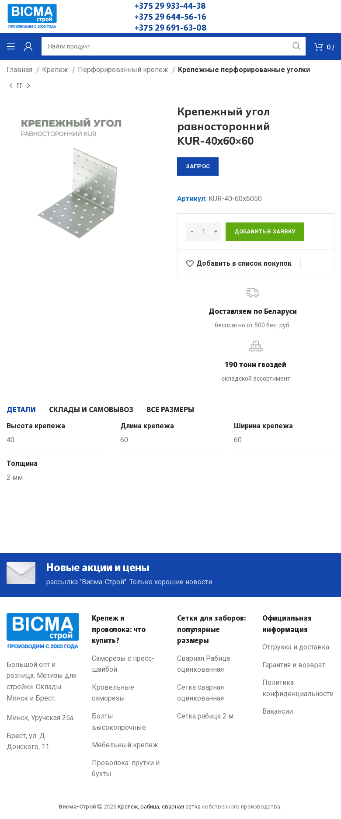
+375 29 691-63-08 (171, 27)
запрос (198, 166)
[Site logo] (32, 16)
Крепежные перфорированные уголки (244, 70)
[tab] (21, 409)
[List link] (128, 664)
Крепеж (56, 70)
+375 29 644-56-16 (170, 16)
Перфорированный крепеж (124, 70)
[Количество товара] (203, 231)
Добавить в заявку (264, 231)
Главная (20, 70)
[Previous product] (11, 85)
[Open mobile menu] (11, 46)
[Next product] (28, 85)
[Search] (174, 46)
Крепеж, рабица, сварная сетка (159, 806)
